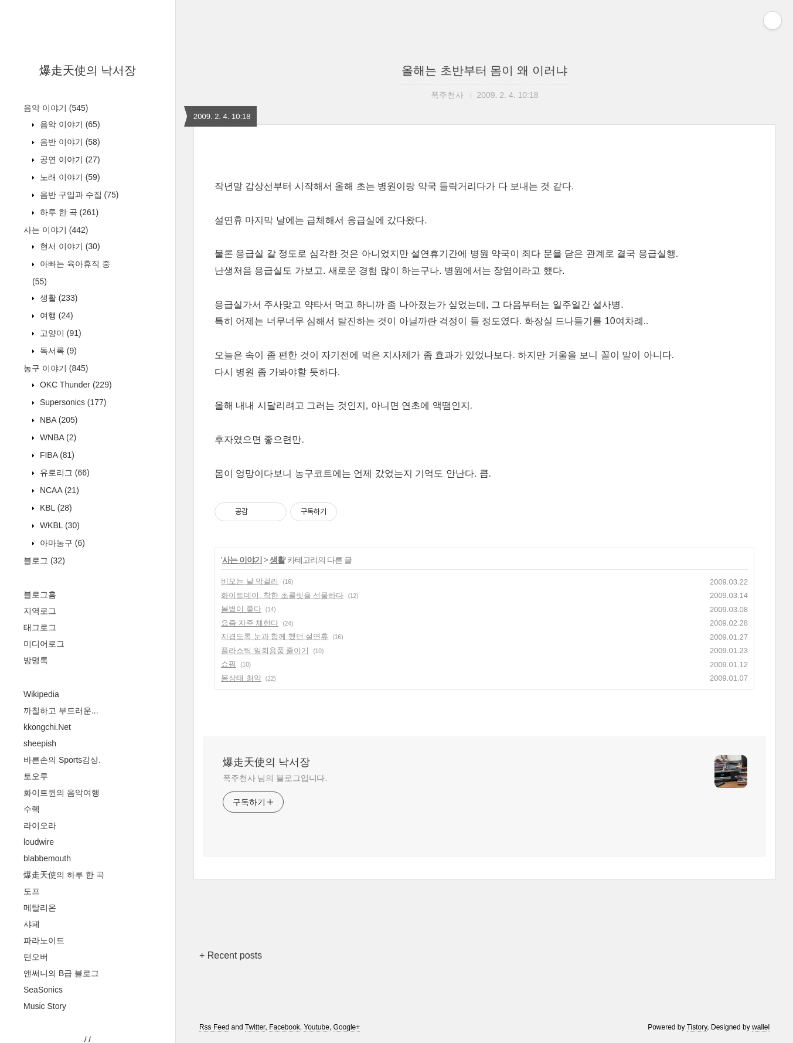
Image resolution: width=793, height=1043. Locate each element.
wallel (761, 1027)
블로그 (44, 560)
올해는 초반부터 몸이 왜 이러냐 (484, 70)
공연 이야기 (69, 159)
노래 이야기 (69, 177)
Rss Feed (214, 1027)
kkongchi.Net (47, 727)
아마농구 (61, 543)
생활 (57, 298)
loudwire (38, 842)
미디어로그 (43, 643)
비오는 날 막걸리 (249, 581)
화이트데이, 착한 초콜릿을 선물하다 (282, 595)
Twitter (255, 1027)
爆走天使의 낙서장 (88, 70)
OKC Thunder (75, 384)
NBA (57, 419)
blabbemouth (47, 858)
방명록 (35, 660)
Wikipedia (41, 694)
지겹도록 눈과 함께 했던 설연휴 (274, 636)
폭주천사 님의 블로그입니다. (275, 778)
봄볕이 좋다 (241, 608)
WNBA (57, 437)
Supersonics (72, 402)
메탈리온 (39, 907)
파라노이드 (43, 940)
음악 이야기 (55, 108)
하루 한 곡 (68, 212)
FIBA (56, 455)
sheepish (39, 743)
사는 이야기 (55, 230)
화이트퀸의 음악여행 (61, 792)
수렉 (31, 809)
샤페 (31, 924)
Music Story (44, 1006)
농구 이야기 (55, 368)
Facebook (284, 1027)
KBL (55, 507)
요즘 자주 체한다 (249, 623)
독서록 (57, 350)
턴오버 (35, 957)
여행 (55, 315)
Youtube (316, 1027)
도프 (31, 891)
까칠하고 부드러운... (60, 710)
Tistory (697, 1027)
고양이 (59, 333)
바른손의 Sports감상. (62, 760)
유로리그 (64, 472)
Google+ (346, 1027)
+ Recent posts (230, 955)
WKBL (59, 525)
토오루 (35, 776)
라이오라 (39, 825)
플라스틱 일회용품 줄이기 (265, 650)
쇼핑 (228, 664)
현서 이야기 (69, 246)
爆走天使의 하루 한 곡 (63, 874)
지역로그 (39, 611)
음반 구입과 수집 (78, 194)
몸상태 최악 (241, 678)
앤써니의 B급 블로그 (61, 973)
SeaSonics (43, 989)
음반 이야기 (69, 142)
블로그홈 (39, 594)
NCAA (58, 490)
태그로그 (39, 627)
